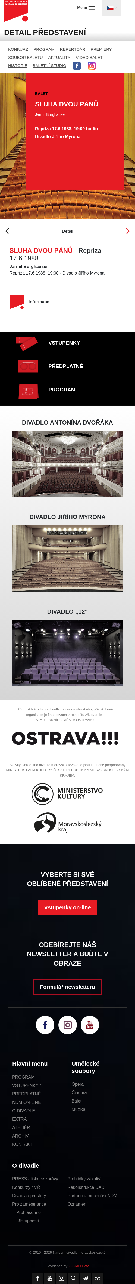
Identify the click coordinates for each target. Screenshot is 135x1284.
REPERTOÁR (72, 49)
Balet (76, 1101)
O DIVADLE (23, 1110)
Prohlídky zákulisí (85, 1179)
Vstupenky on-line (67, 907)
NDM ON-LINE (26, 1102)
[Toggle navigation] (111, 8)
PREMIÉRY (101, 49)
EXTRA (19, 1119)
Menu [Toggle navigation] (86, 7)
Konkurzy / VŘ (26, 1187)
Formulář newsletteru (67, 987)
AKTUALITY (59, 57)
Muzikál (79, 1109)
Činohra (79, 1092)
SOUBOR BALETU (25, 57)
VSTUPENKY (64, 343)
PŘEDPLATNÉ (65, 366)
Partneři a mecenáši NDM (92, 1195)
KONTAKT (22, 1144)
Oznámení (78, 1204)
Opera (78, 1084)
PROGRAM (44, 49)
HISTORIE (17, 65)
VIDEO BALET (89, 57)
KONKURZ (18, 49)
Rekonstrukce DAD (86, 1187)
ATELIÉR (21, 1127)
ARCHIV (20, 1136)
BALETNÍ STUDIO (49, 65)
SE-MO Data (79, 1266)
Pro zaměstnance (29, 1204)
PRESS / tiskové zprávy (35, 1179)
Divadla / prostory (29, 1195)
